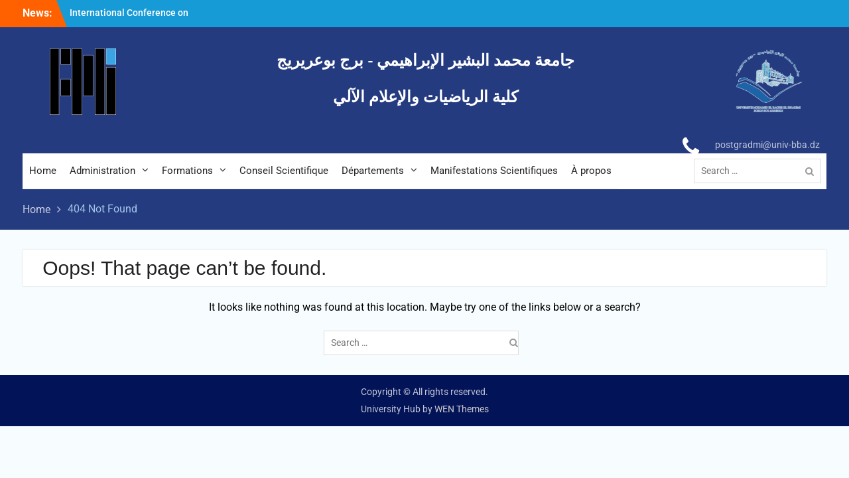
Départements (373, 171)
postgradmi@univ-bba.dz (767, 144)
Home (42, 171)
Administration (102, 171)
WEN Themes (461, 409)
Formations (187, 171)
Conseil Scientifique (283, 171)
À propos (591, 171)
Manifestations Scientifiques (494, 171)
